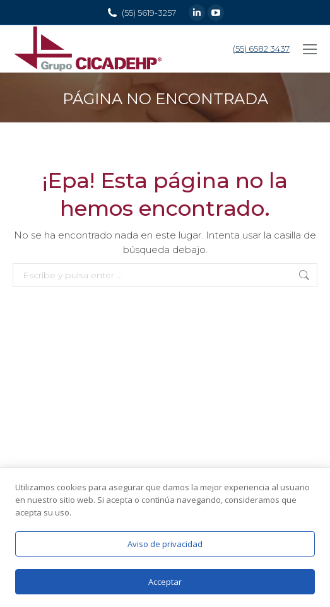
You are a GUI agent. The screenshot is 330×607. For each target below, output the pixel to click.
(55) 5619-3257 (149, 13)
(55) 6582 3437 (261, 49)
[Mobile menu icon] (309, 49)
